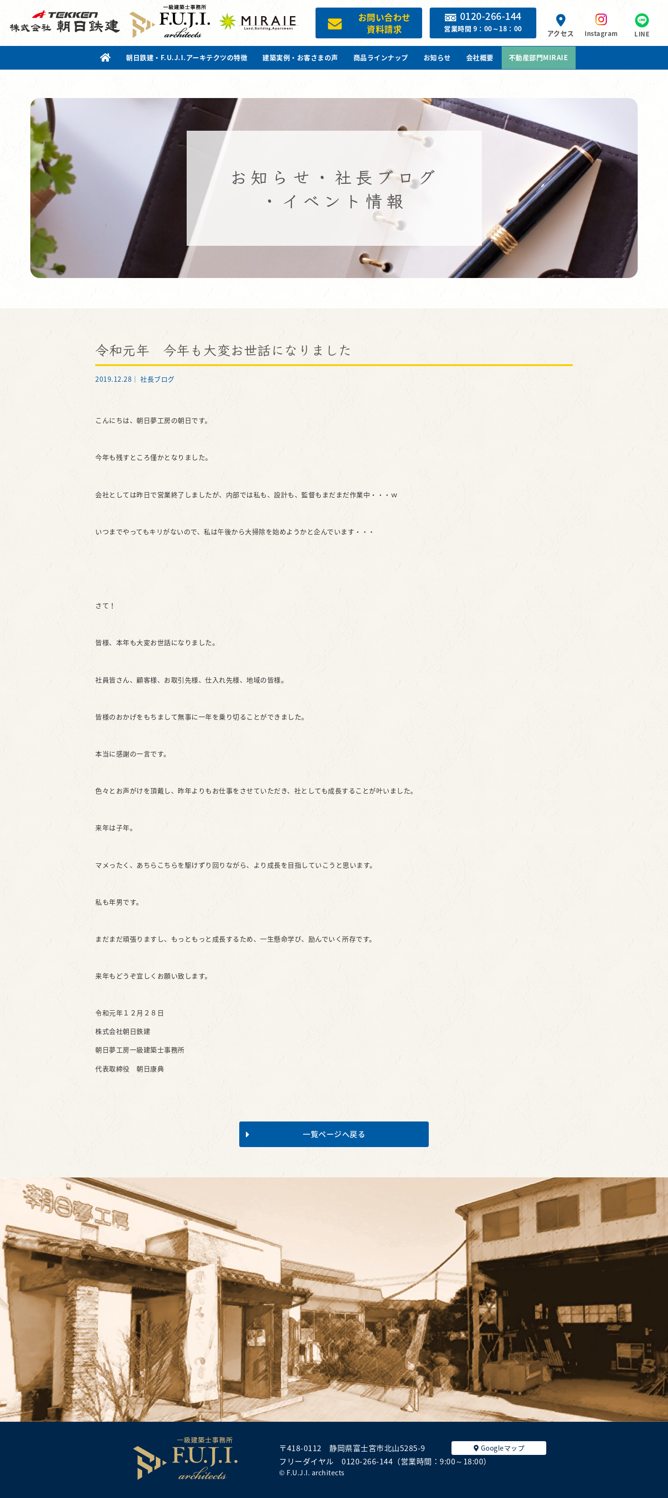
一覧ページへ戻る (305, 1133)
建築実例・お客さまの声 (300, 57)
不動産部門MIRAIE (539, 57)
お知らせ (437, 57)
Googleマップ (499, 1448)
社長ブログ (157, 379)
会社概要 (480, 57)
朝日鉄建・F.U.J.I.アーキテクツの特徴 (186, 57)
